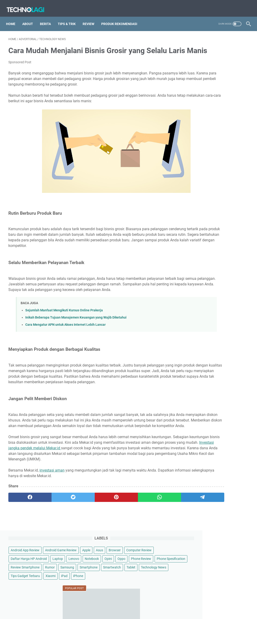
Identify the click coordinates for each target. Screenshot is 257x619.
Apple (229, 56)
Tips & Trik (69, 18)
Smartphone (216, 107)
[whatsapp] (121, 538)
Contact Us (159, 581)
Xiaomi (228, 133)
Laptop (235, 73)
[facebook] (24, 538)
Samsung (195, 107)
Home (13, 18)
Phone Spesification (228, 90)
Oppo (241, 82)
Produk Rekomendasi (122, 18)
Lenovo (193, 82)
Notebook (211, 82)
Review (91, 18)
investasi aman (52, 511)
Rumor (227, 99)
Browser (194, 65)
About (30, 18)
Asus (242, 56)
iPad (241, 133)
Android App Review (202, 47)
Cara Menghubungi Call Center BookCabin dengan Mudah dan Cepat (215, 267)
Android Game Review (204, 56)
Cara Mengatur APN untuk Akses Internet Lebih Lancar (65, 349)
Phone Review (198, 90)
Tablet (215, 116)
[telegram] (153, 538)
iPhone (193, 142)
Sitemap (96, 581)
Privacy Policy (136, 581)
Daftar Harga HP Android (206, 73)
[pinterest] (89, 538)
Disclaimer (114, 581)
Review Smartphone (202, 99)
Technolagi (135, 590)
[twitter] (56, 538)
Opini (227, 82)
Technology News (200, 125)
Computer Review (218, 65)
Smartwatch (197, 116)
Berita (47, 18)
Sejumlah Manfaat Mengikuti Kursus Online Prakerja (64, 335)
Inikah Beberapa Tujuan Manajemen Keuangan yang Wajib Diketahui (76, 342)
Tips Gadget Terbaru (202, 133)
